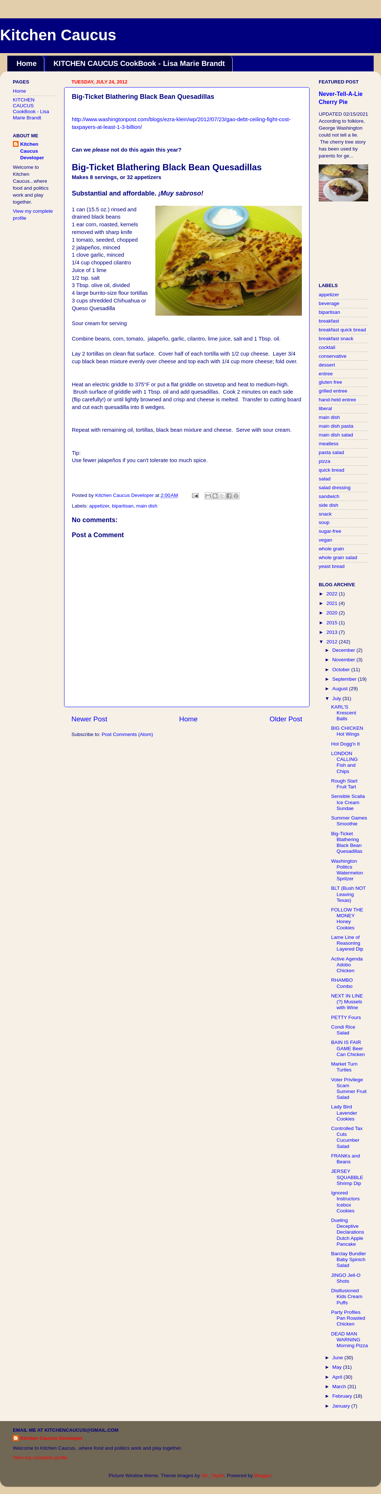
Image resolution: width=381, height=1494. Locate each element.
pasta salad (331, 452)
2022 (332, 594)
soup (324, 522)
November (344, 659)
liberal (325, 408)
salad (324, 479)
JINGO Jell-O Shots (345, 1278)
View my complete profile (40, 1457)
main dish (147, 506)
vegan (325, 540)
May (337, 1367)
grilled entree (333, 391)
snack (325, 514)
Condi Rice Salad (343, 1030)
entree (326, 373)
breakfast (329, 321)
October (341, 669)
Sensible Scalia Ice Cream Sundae (348, 802)
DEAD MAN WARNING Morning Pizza (349, 1339)
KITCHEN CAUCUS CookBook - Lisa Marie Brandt (139, 63)
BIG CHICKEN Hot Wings (347, 731)
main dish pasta (336, 426)
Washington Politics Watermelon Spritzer (347, 870)
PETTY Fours (346, 1017)
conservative (333, 356)
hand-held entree (337, 399)
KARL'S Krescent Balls (343, 712)
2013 (332, 632)
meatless (329, 443)
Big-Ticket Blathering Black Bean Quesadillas (347, 842)
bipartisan (123, 506)
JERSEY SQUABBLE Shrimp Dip (347, 1177)
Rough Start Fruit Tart (344, 783)
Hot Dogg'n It (345, 744)
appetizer (99, 506)
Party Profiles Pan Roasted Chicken (348, 1318)
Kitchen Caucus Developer (32, 151)
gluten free (330, 382)
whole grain (331, 548)
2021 (332, 603)
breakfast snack (336, 338)
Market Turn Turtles (344, 1067)
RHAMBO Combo (342, 983)
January (341, 1406)
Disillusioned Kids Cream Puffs (347, 1296)
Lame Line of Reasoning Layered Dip (347, 943)
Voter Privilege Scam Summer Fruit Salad (349, 1088)
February (343, 1396)
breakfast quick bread (342, 329)
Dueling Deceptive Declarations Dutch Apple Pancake (347, 1232)
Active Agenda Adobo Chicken (347, 964)
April (338, 1377)
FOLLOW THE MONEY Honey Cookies (347, 918)
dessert (327, 365)
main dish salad (336, 435)
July (337, 698)
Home (26, 63)
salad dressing (335, 487)
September (345, 679)
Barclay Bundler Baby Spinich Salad (348, 1259)
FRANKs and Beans (345, 1158)
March (339, 1386)
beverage (329, 303)
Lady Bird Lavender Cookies (344, 1112)
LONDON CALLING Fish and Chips (344, 762)
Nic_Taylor (212, 1475)
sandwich (329, 496)
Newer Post (89, 719)
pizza (324, 461)
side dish (328, 505)
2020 (332, 613)
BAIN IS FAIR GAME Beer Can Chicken (348, 1048)
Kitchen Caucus (58, 35)
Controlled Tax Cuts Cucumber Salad (347, 1137)
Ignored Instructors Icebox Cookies (345, 1202)
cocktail (327, 347)
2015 (332, 622)
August (340, 688)
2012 (332, 641)
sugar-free (330, 531)
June (338, 1357)
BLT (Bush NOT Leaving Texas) (348, 894)
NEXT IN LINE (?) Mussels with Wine (347, 1001)
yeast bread (332, 566)
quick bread (331, 470)
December (344, 650)
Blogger (262, 1475)
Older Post (286, 719)
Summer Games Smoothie (349, 820)
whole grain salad (338, 557)
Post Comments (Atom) (127, 734)
